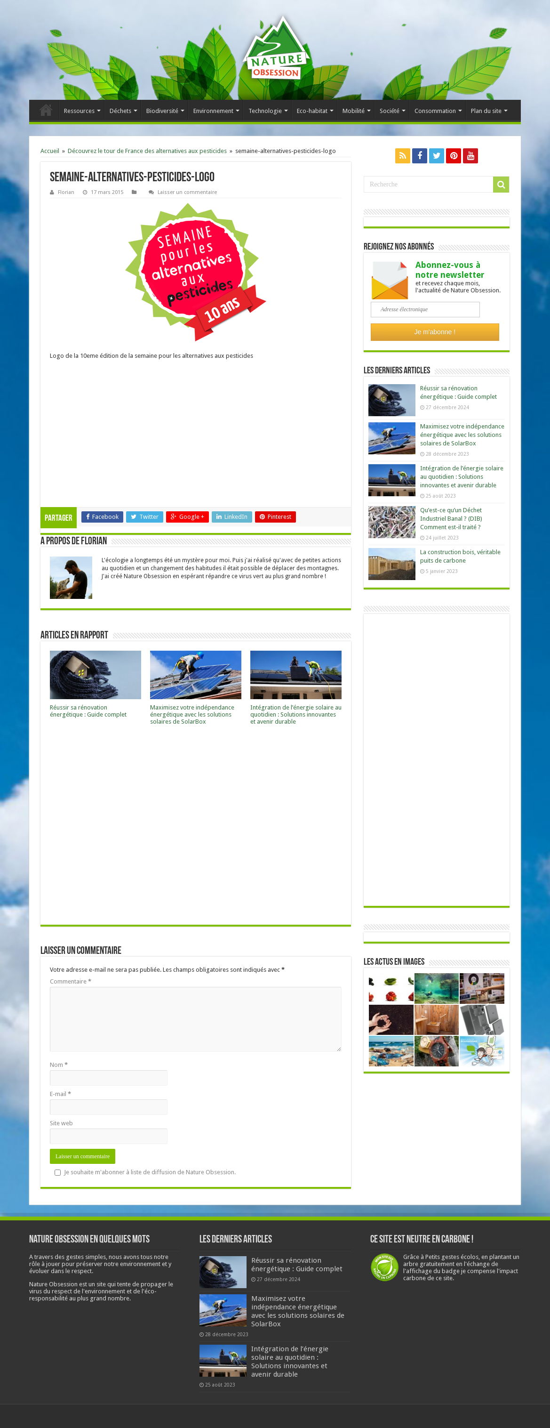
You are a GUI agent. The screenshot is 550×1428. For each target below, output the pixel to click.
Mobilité (354, 110)
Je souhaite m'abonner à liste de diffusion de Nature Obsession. (145, 1172)
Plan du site (486, 110)
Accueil (46, 110)
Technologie (265, 110)
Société (389, 110)
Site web (61, 1123)
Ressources (79, 110)
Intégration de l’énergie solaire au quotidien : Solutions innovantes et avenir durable (296, 714)
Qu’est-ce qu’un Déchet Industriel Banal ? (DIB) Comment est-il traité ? (451, 519)
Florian (66, 192)
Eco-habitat (312, 110)
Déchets (120, 110)
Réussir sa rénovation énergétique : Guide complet (88, 711)
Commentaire (70, 981)
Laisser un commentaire (187, 192)
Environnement (213, 110)
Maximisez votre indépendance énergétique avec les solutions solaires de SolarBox (192, 714)
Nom (59, 1064)
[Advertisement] (196, 436)
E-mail (60, 1093)
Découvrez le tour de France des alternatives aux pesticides (147, 150)
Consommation (435, 110)
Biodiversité (162, 110)
